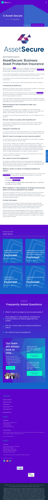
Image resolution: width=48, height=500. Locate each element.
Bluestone (8, 19)
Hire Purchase (40, 69)
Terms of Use (18, 485)
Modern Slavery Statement (22, 486)
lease (14, 68)
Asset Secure (16, 19)
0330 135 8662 (13, 449)
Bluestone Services (7, 402)
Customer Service (7, 430)
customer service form (18, 433)
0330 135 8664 (12, 451)
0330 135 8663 (14, 450)
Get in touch (10, 367)
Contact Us (5, 444)
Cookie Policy (24, 485)
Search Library (8, 406)
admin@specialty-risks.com (17, 178)
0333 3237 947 (16, 180)
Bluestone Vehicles (7, 399)
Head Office (5, 420)
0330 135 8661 (10, 447)
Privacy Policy (38, 485)
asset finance (40, 92)
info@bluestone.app (10, 426)
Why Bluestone (6, 404)
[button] (46, 2)
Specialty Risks (6, 175)
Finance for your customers (34, 373)
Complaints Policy (10, 436)
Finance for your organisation (34, 356)
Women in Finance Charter (34, 486)
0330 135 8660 (16, 446)
